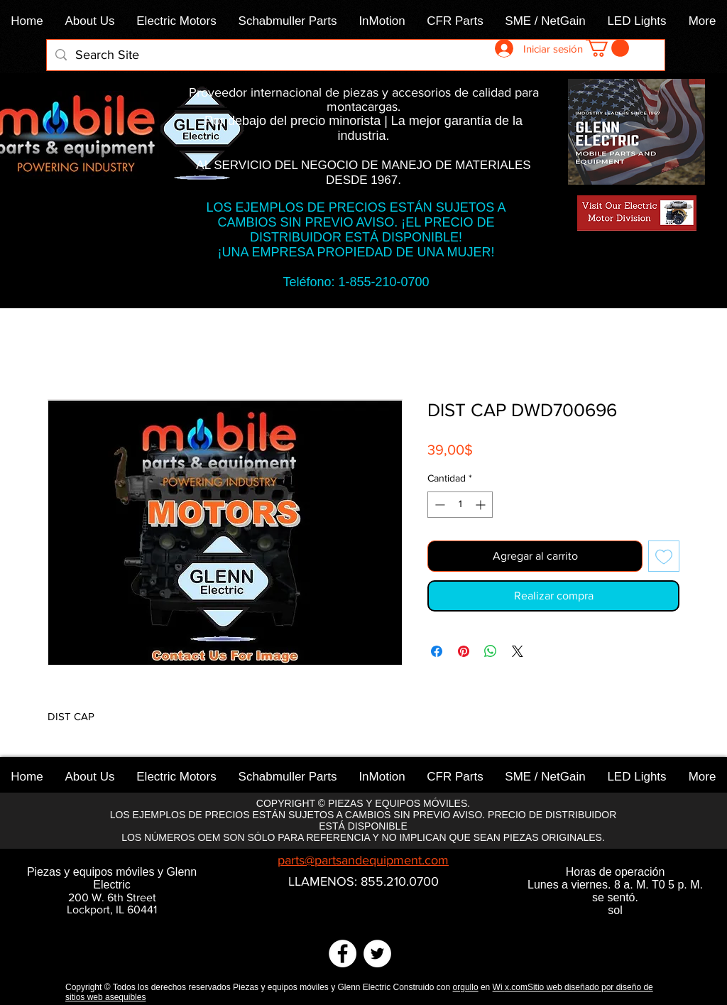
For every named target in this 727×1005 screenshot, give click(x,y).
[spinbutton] (460, 504)
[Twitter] (377, 953)
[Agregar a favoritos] (663, 556)
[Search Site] (355, 55)
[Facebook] (342, 953)
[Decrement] (438, 504)
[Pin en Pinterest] (463, 651)
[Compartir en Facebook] (436, 651)
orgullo (466, 987)
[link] (607, 48)
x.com (516, 987)
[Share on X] (517, 651)
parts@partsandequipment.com (363, 860)
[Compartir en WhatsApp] (490, 651)
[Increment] (482, 504)
